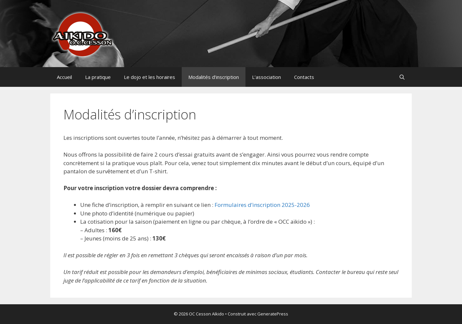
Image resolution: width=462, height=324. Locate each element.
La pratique (98, 77)
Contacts (304, 77)
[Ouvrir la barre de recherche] (402, 77)
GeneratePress (272, 314)
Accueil (64, 77)
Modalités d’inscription (213, 77)
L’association (266, 77)
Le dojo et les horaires (149, 77)
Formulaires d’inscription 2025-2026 (262, 205)
